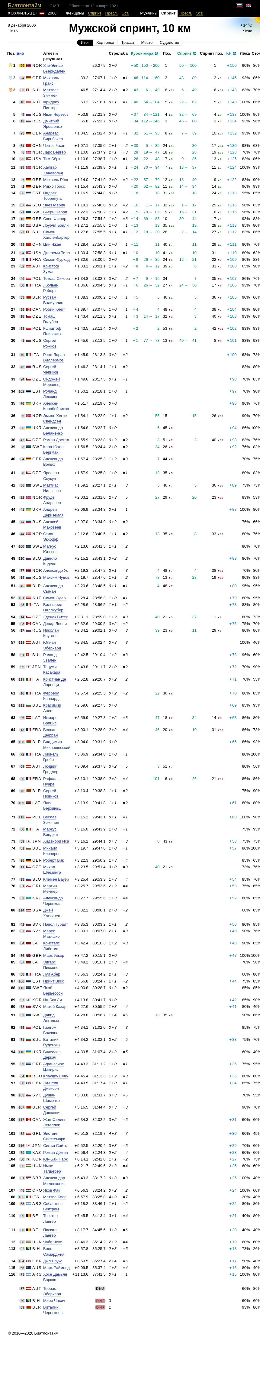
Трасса (127, 42)
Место (146, 42)
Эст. (125, 13)
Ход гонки (105, 42)
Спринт (94, 13)
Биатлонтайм (24, 5)
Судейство (169, 42)
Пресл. (111, 13)
